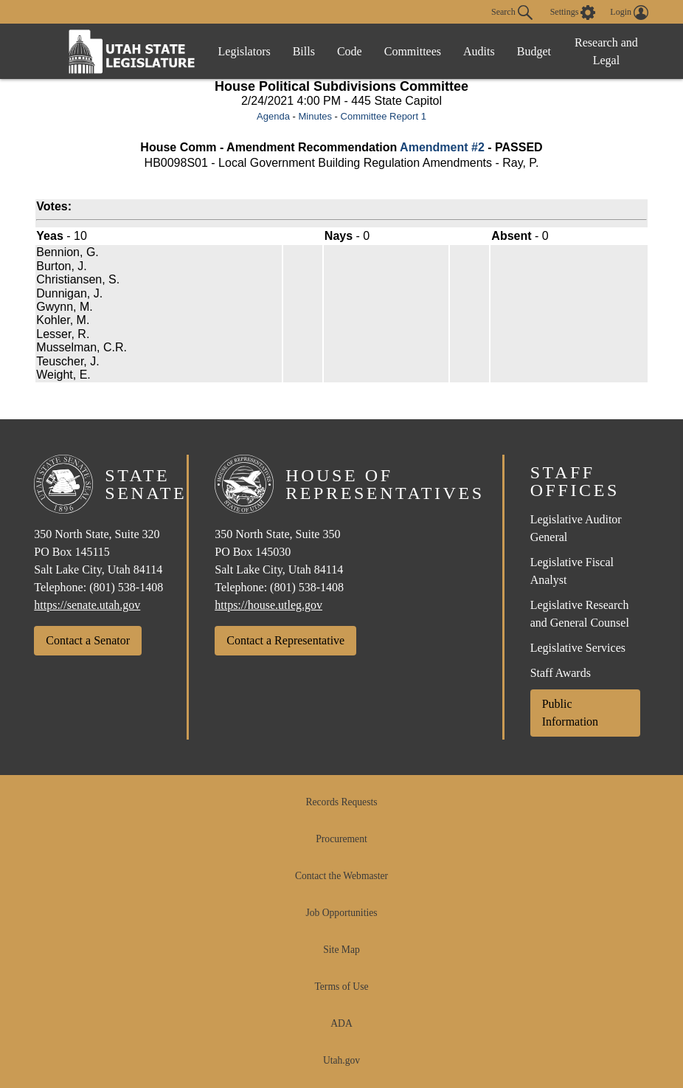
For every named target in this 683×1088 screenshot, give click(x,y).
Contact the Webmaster (341, 875)
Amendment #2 (442, 147)
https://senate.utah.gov (87, 605)
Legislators (244, 51)
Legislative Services (577, 647)
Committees (412, 51)
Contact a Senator (88, 640)
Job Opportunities (341, 912)
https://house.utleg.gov (268, 605)
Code (349, 51)
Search (512, 12)
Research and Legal (606, 51)
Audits (479, 51)
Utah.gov (341, 1060)
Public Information (570, 713)
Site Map (341, 949)
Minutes (315, 116)
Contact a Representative (285, 640)
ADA (341, 1023)
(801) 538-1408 (126, 587)
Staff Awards (560, 673)
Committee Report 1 (383, 116)
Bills (304, 51)
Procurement (341, 838)
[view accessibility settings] (573, 12)
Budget (534, 51)
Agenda (273, 116)
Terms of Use (341, 986)
